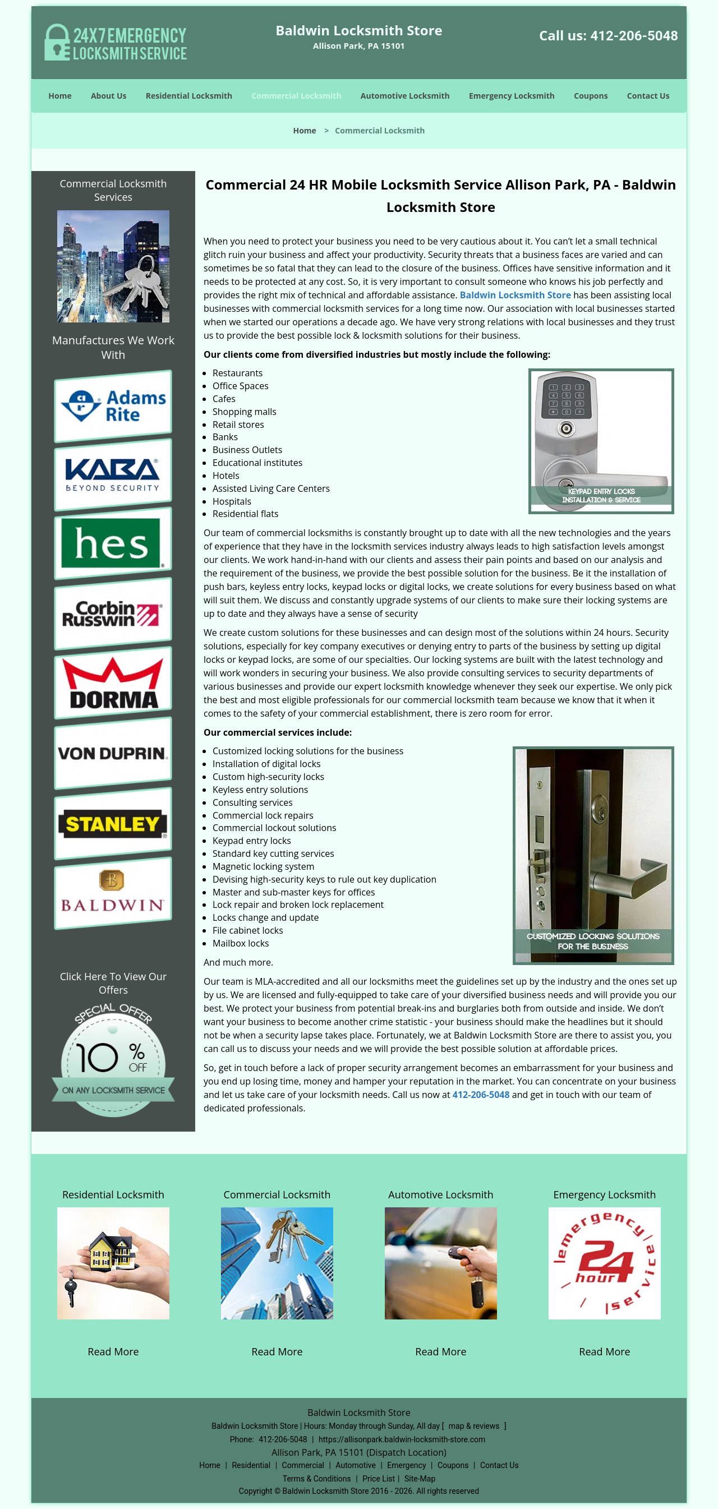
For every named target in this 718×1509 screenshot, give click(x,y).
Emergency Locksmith (512, 95)
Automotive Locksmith (405, 95)
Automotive (355, 1465)
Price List (378, 1478)
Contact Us (648, 95)
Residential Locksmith (189, 95)
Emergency (406, 1465)
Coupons (590, 95)
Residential (251, 1465)
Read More (113, 1351)
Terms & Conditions (317, 1478)
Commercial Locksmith (296, 95)
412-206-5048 (634, 36)
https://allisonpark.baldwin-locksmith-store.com (402, 1439)
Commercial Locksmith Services (113, 190)
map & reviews (475, 1426)
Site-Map (419, 1478)
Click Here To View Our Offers (113, 983)
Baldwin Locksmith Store (515, 295)
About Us (109, 95)
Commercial (303, 1465)
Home (59, 95)
